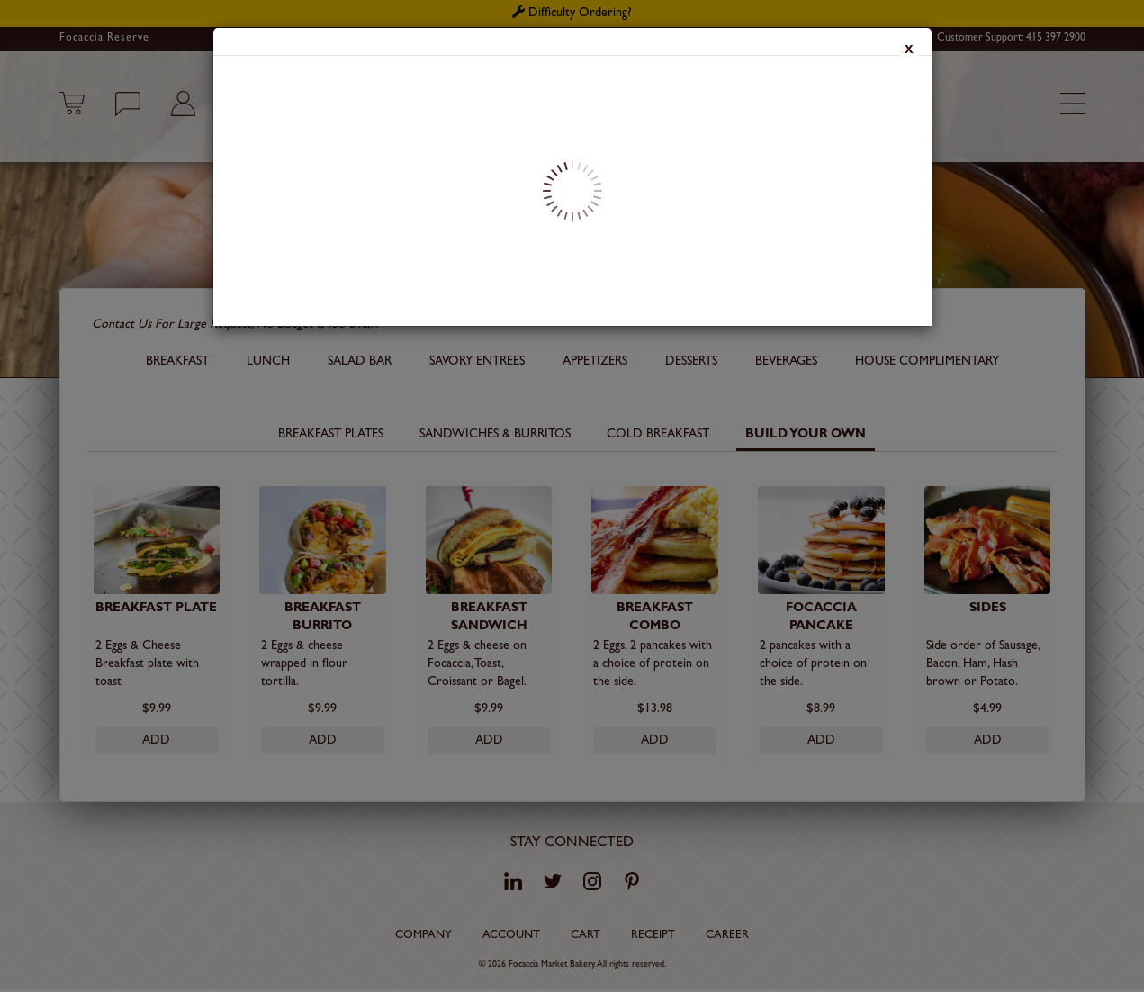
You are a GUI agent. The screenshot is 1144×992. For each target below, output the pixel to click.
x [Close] (909, 51)
